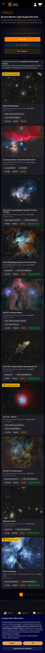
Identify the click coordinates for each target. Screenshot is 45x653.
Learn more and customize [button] (22, 648)
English (8, 613)
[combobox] (22, 33)
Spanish (22, 613)
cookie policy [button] (39, 628)
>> (42, 594)
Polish (37, 613)
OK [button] (33, 643)
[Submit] (7, 33)
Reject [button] (12, 643)
